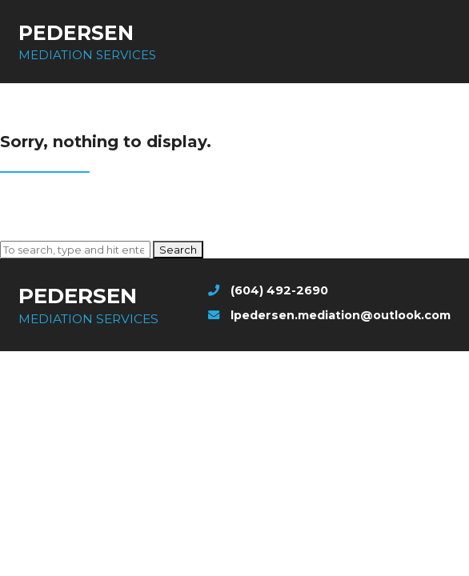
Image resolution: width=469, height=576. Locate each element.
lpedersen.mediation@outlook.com (329, 315)
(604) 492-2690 (268, 290)
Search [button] (178, 249)
